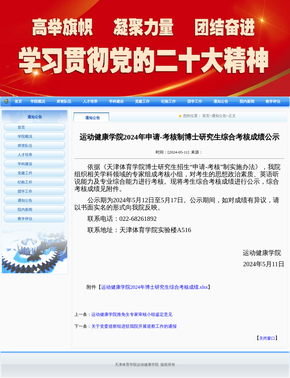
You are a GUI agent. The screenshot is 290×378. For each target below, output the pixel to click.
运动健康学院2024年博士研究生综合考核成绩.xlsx (154, 287)
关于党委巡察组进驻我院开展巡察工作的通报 (134, 326)
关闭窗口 (267, 338)
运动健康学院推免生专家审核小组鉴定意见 (131, 314)
